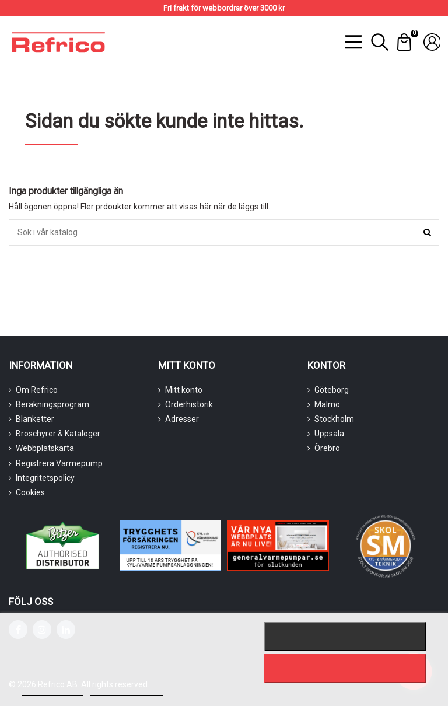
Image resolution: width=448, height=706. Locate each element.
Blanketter (35, 419)
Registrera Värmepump (59, 463)
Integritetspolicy (45, 478)
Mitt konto (183, 389)
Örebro (327, 448)
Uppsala (329, 433)
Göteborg (331, 389)
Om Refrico (37, 389)
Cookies (30, 492)
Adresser (182, 419)
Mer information (52, 690)
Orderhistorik (189, 404)
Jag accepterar (345, 668)
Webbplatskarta (45, 448)
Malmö (327, 404)
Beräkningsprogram (52, 404)
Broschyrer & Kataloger (58, 433)
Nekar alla (345, 636)
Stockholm (334, 419)
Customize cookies (126, 690)
